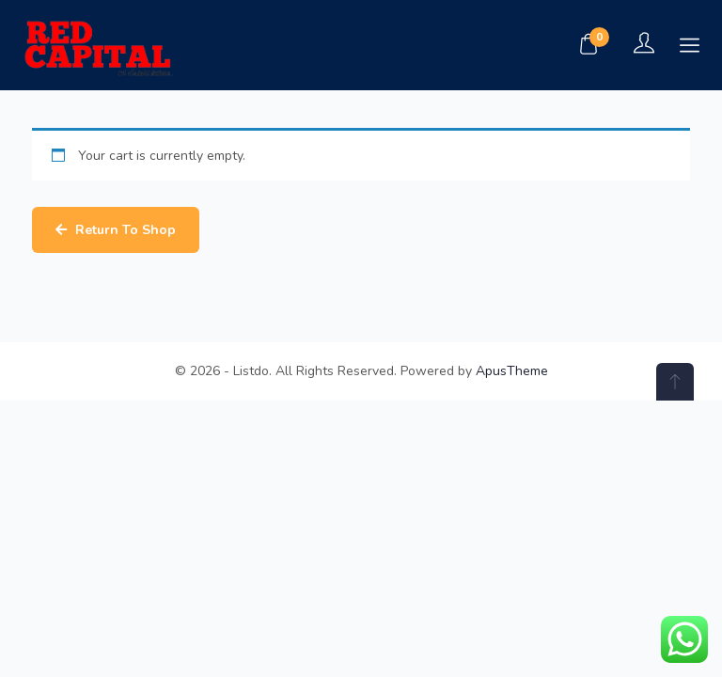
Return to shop (123, 230)
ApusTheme (512, 371)
